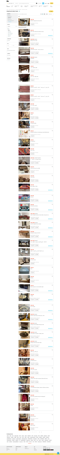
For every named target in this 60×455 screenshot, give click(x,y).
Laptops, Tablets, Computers (26, 6)
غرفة (38, 438)
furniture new (26, 441)
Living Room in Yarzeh (23, 9)
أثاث (15, 441)
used (31, 435)
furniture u (50, 438)
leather (35, 438)
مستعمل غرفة (24, 438)
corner (47, 435)
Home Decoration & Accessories (46, 6)
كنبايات (23, 437)
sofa (11, 435)
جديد (22, 440)
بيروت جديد (48, 441)
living (28, 438)
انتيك (38, 440)
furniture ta (42, 437)
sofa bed (41, 435)
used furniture (31, 438)
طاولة (24, 435)
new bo (17, 440)
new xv (18, 441)
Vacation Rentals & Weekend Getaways (34, 6)
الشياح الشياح (44, 441)
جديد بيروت (35, 441)
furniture (39, 437)
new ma (35, 440)
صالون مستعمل (15, 435)
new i (19, 440)
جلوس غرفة (34, 435)
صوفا (12, 437)
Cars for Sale (11, 6)
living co (46, 438)
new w (9, 441)
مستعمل (22, 435)
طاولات (10, 437)
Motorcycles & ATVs (41, 6)
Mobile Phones (21, 6)
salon (19, 435)
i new (6, 441)
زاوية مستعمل (13, 440)
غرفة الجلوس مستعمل (46, 440)
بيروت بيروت (51, 440)
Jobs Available (52, 6)
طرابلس (7, 437)
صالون (6, 435)
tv (52, 438)
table (9, 435)
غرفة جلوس (51, 435)
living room (28, 435)
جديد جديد (13, 441)
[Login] (49, 3)
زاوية (15, 437)
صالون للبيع (44, 435)
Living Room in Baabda (17, 9)
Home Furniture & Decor (11, 9)
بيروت (17, 437)
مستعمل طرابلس (47, 437)
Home (6, 9)
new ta (27, 440)
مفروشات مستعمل (8, 438)
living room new (20, 438)
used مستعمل (31, 440)
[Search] (44, 3)
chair (37, 435)
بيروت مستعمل (22, 441)
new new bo (31, 441)
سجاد (41, 441)
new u (24, 440)
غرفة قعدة (41, 440)
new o (38, 441)
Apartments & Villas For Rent (16, 6)
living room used (8, 440)
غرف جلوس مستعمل (14, 438)
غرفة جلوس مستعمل (27, 437)
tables (32, 437)
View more (9, 21)
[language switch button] (46, 3)
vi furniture (35, 437)
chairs (20, 437)
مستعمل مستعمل (42, 438)
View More (30, 443)
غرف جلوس (51, 437)
